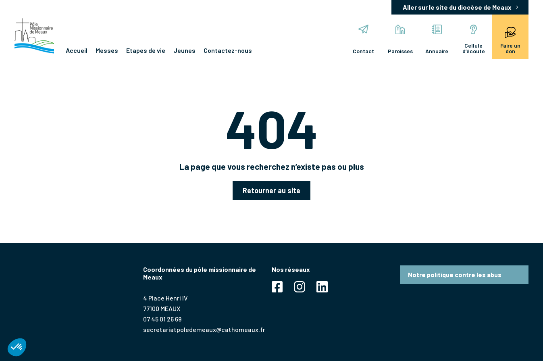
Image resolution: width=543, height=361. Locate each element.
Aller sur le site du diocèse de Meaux (457, 7)
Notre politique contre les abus (454, 274)
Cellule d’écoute (473, 39)
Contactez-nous (228, 50)
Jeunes (184, 50)
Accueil (76, 50)
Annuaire (436, 39)
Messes (107, 50)
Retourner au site (271, 190)
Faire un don (510, 39)
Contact (363, 39)
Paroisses (400, 39)
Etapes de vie (145, 50)
